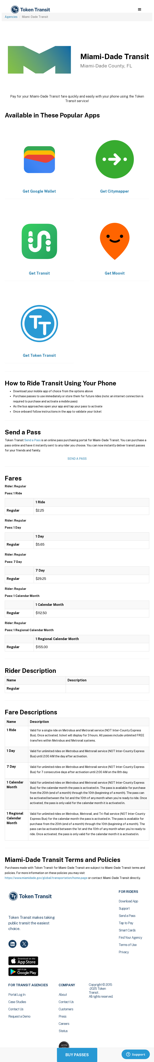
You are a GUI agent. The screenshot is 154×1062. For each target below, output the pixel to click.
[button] (139, 9)
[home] (30, 9)
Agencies (11, 16)
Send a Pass (32, 440)
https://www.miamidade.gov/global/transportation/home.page (46, 878)
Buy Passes (77, 1055)
